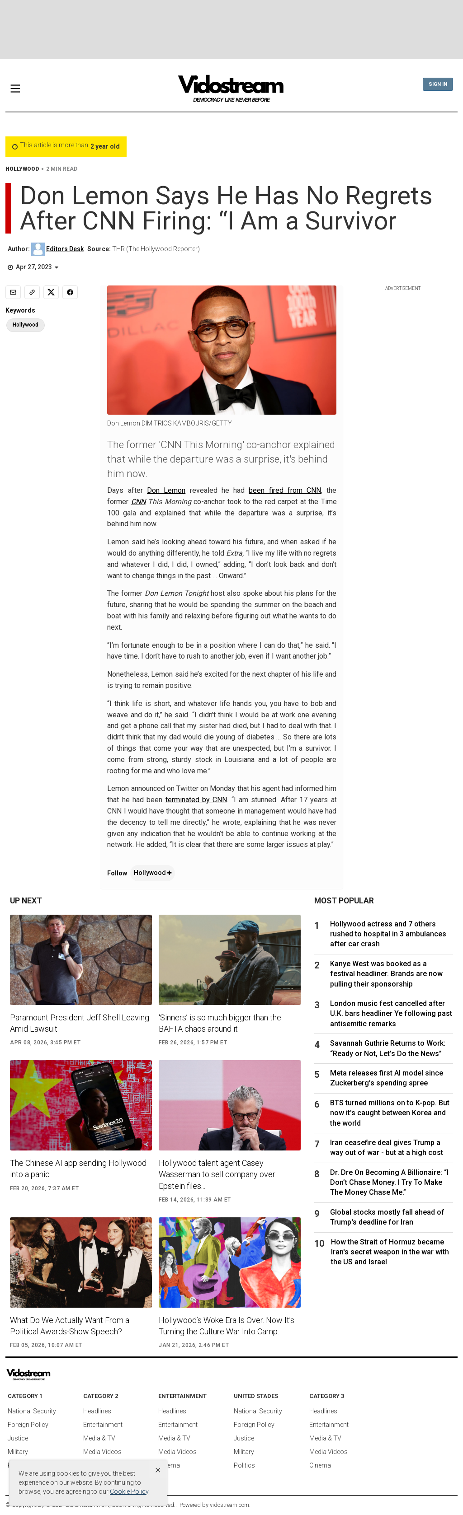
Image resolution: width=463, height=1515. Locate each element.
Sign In (438, 84)
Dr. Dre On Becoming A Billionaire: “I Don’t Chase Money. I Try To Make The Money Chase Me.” (389, 1182)
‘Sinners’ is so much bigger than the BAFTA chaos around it (220, 1023)
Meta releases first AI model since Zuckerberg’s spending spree (386, 1078)
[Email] (13, 292)
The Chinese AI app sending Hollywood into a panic (78, 1168)
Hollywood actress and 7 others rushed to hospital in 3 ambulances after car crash (388, 934)
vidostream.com (229, 1504)
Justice (18, 1438)
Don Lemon (166, 490)
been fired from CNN (285, 490)
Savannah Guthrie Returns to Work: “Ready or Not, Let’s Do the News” (387, 1048)
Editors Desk (65, 248)
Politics (244, 1465)
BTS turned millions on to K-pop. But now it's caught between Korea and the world (389, 1113)
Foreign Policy (28, 1424)
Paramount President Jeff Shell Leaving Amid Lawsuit (79, 1023)
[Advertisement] (231, 29)
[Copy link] (32, 292)
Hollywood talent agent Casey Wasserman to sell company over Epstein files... (217, 1174)
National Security (32, 1411)
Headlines (97, 1411)
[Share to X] (51, 292)
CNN (138, 501)
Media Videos (102, 1451)
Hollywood (152, 872)
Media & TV (99, 1438)
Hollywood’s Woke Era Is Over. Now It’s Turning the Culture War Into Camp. (226, 1325)
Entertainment (103, 1424)
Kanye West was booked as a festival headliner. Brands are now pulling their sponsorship (386, 973)
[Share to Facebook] (70, 292)
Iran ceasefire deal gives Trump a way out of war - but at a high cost (386, 1147)
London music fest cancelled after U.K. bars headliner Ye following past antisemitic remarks (391, 1013)
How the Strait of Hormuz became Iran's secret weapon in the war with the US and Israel (390, 1252)
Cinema (169, 1465)
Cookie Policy (129, 1491)
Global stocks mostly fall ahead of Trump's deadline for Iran (387, 1217)
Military (18, 1451)
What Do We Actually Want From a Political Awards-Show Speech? (69, 1325)
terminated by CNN (196, 799)
